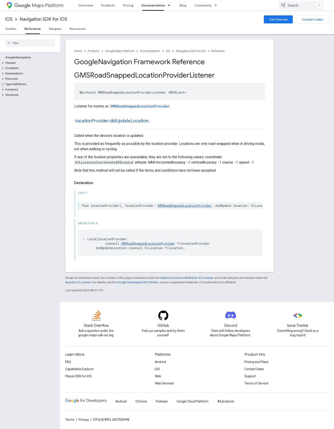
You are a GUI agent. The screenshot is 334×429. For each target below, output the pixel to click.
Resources (78, 29)
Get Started (278, 19)
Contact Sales (254, 369)
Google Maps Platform (119, 51)
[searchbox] (30, 43)
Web (158, 376)
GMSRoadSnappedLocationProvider (140, 106)
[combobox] (301, 5)
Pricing (128, 5)
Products (108, 5)
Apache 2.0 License (77, 282)
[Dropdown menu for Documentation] (170, 5)
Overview (85, 5)
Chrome (141, 401)
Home (78, 51)
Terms (69, 419)
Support (250, 376)
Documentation (150, 51)
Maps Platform (39, 5)
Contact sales (312, 19)
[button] (29, 63)
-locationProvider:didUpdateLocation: (111, 121)
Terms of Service (256, 383)
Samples (55, 29)
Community (203, 5)
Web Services (164, 383)
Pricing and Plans (256, 362)
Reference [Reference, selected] (33, 29)
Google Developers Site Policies (137, 282)
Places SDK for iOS (78, 376)
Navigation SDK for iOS (43, 19)
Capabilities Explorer (79, 369)
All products (225, 401)
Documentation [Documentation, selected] (153, 5)
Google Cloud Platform (193, 401)
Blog (183, 5)
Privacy (84, 419)
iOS (8, 19)
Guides (10, 29)
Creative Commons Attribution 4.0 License (186, 277)
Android (160, 362)
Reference (218, 51)
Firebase (162, 401)
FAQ (68, 362)
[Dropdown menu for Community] (217, 5)
